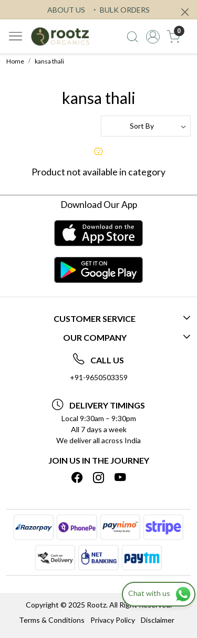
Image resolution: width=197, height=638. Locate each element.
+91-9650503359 (99, 377)
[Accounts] (152, 37)
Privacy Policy (112, 619)
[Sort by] (146, 126)
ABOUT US (66, 9)
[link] (132, 37)
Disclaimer (157, 619)
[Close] (185, 12)
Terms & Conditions (52, 619)
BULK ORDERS (120, 9)
